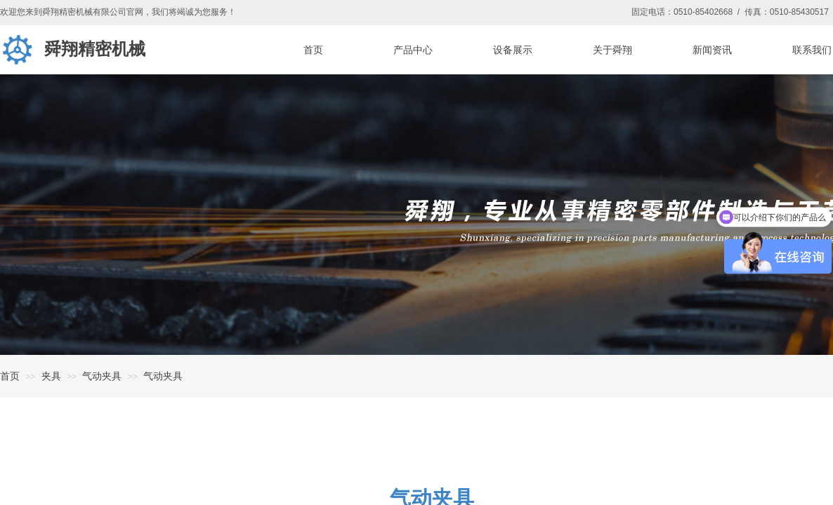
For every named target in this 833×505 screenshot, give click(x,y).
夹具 (51, 376)
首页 (10, 376)
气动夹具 (102, 376)
